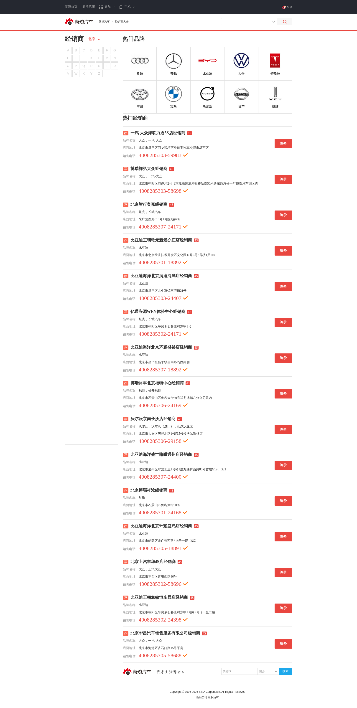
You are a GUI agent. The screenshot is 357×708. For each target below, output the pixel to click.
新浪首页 (71, 6)
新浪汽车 (88, 6)
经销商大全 (122, 21)
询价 (283, 143)
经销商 (74, 38)
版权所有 (213, 697)
